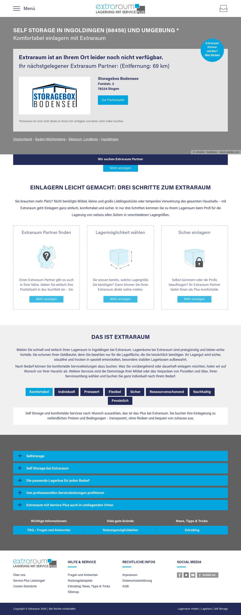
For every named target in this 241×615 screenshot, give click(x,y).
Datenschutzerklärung (137, 580)
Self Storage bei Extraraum (47, 468)
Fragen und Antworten (83, 575)
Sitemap (73, 592)
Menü (29, 9)
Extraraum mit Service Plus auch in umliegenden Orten (69, 505)
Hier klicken (212, 55)
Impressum (129, 575)
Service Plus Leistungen (29, 580)
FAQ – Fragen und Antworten (48, 530)
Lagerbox (206, 609)
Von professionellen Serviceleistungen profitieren (65, 493)
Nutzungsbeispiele (80, 580)
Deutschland (22, 139)
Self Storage (221, 609)
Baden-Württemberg (50, 139)
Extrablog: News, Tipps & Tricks (89, 586)
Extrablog (192, 530)
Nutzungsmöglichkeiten (120, 530)
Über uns (19, 575)
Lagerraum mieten (188, 609)
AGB (125, 586)
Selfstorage (35, 456)
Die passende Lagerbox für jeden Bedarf (57, 481)
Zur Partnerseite (113, 100)
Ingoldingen (109, 139)
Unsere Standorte (25, 586)
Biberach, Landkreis (83, 139)
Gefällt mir (209, 575)
